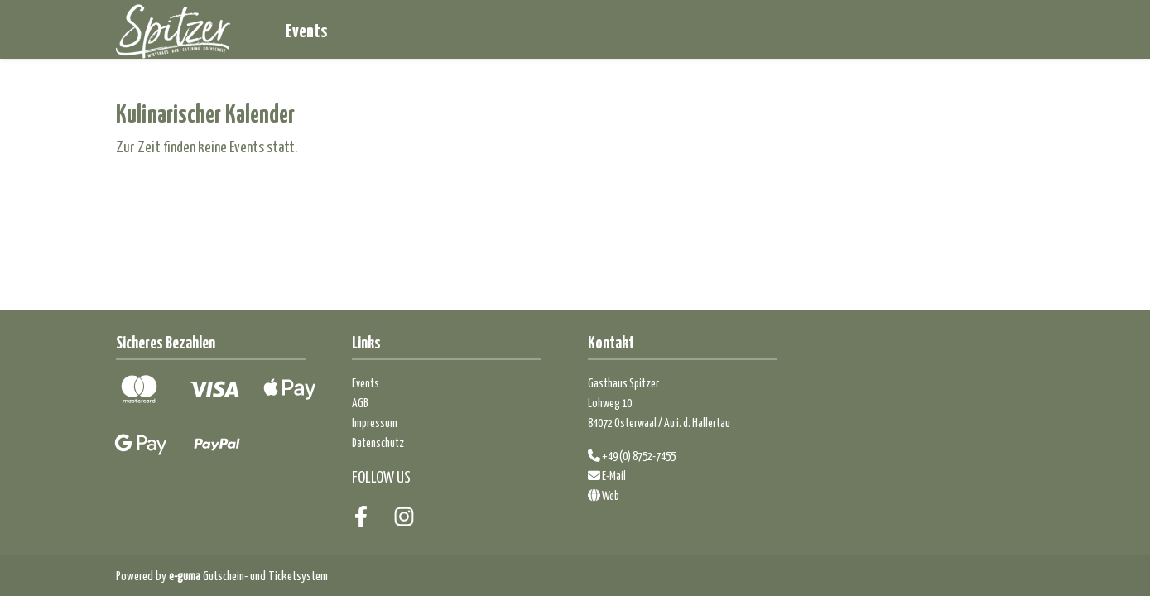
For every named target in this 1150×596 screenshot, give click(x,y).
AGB (360, 402)
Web (603, 495)
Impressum (374, 422)
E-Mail (607, 475)
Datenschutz (378, 442)
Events (306, 29)
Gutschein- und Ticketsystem (248, 575)
